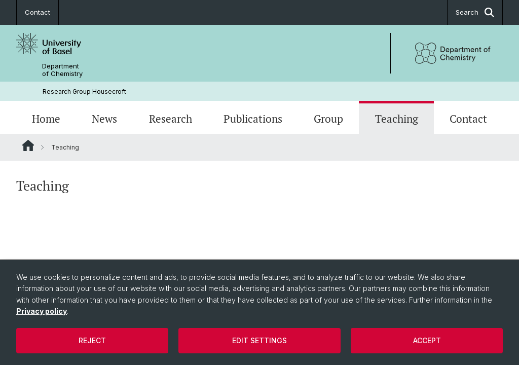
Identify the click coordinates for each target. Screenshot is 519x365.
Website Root (28, 145)
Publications (253, 119)
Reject (92, 340)
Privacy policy (41, 311)
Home (46, 119)
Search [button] (475, 12)
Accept (427, 340)
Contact (37, 12)
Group (328, 119)
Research (170, 119)
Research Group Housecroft (84, 91)
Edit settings (259, 340)
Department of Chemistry (62, 70)
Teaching (396, 119)
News (104, 119)
